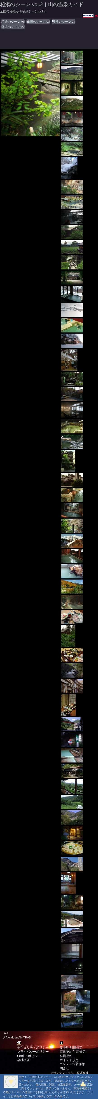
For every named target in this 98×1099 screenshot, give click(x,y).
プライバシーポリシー (33, 1051)
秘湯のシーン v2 (38, 22)
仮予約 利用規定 (71, 1047)
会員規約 (66, 1056)
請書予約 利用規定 (73, 1051)
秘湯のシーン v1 (12, 22)
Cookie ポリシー (29, 1056)
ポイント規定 (69, 1060)
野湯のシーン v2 (12, 27)
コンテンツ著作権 (72, 1064)
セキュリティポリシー (33, 1047)
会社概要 (23, 1060)
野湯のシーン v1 (63, 22)
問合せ (64, 1068)
